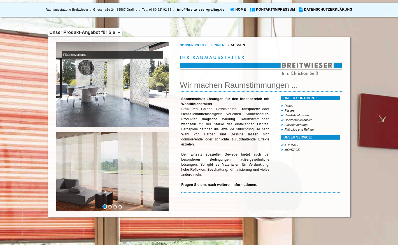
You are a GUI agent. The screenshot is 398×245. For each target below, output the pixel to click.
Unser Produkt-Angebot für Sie (85, 32)
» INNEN (219, 45)
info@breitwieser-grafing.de (200, 9)
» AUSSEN (237, 45)
